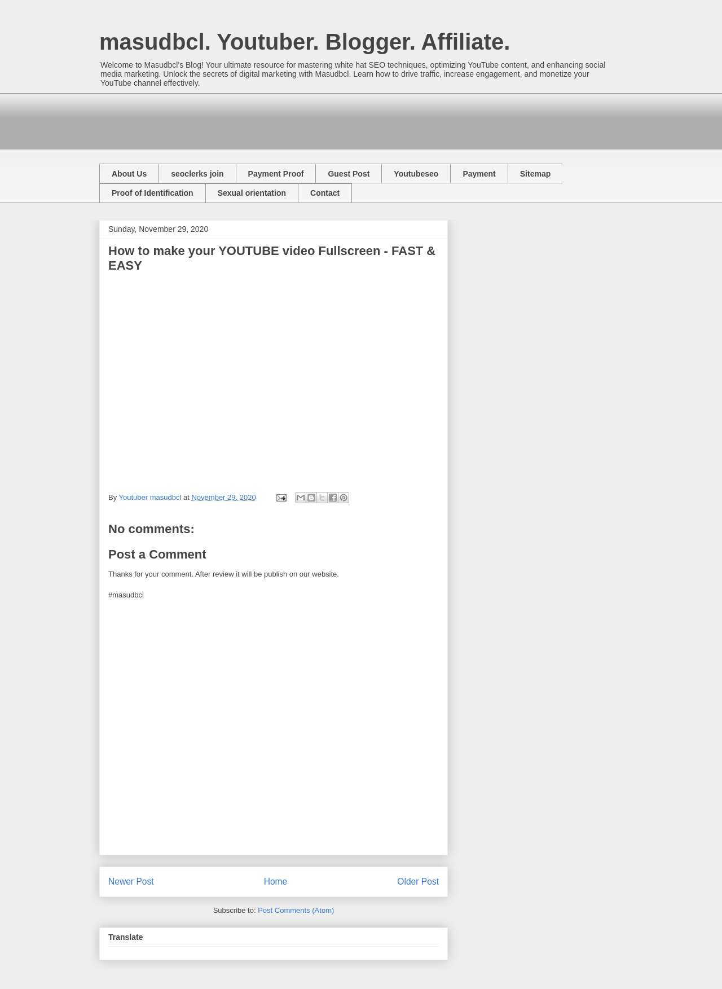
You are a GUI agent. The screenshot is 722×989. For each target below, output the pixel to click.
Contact (325, 192)
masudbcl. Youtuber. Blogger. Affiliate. (304, 41)
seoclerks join (197, 173)
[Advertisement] (304, 118)
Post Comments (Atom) (296, 910)
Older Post (418, 881)
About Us (129, 173)
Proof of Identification (152, 192)
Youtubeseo (416, 173)
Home (276, 881)
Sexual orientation (252, 192)
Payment (479, 173)
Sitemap (535, 173)
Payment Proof (276, 173)
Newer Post (131, 881)
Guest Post (348, 173)
